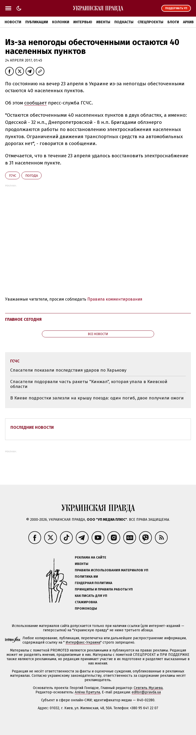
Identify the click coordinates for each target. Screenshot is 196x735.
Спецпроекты (150, 22)
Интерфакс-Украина (83, 642)
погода (31, 175)
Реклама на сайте (90, 557)
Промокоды (86, 608)
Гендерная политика (93, 583)
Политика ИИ (86, 576)
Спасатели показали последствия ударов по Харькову (68, 370)
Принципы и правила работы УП (104, 589)
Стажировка (86, 602)
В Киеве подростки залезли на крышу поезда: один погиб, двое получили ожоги (97, 398)
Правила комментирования (114, 299)
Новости (13, 22)
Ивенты (103, 22)
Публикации (36, 22)
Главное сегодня (23, 319)
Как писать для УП (91, 596)
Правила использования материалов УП (111, 570)
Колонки (60, 22)
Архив (188, 22)
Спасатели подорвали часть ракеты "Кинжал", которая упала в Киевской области (88, 384)
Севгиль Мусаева (148, 688)
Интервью (82, 22)
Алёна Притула (87, 692)
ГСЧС (12, 175)
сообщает (35, 103)
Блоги (173, 22)
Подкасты (123, 22)
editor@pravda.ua (146, 692)
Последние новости (32, 427)
